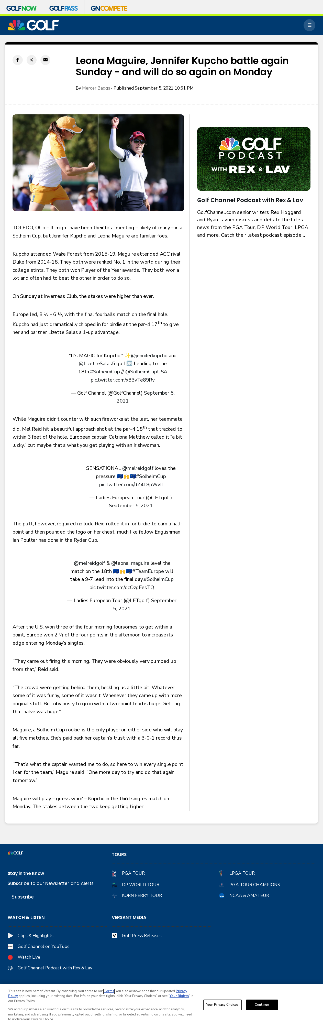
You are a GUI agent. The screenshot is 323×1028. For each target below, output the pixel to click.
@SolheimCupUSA (146, 371)
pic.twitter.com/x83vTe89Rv (123, 379)
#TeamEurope (148, 571)
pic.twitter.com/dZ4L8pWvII (130, 484)
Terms (109, 991)
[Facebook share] (18, 60)
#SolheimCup (105, 371)
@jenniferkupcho (149, 355)
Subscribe (23, 896)
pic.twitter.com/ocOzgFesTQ (122, 587)
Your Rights (179, 996)
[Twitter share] (32, 60)
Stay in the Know (26, 873)
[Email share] (45, 60)
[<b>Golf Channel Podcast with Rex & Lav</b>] (253, 159)
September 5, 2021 (131, 505)
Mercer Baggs (96, 88)
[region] (161, 1006)
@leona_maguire (130, 563)
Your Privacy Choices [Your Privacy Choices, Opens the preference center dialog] (222, 1004)
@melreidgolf (137, 468)
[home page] (33, 25)
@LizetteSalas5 (97, 363)
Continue (262, 1004)
